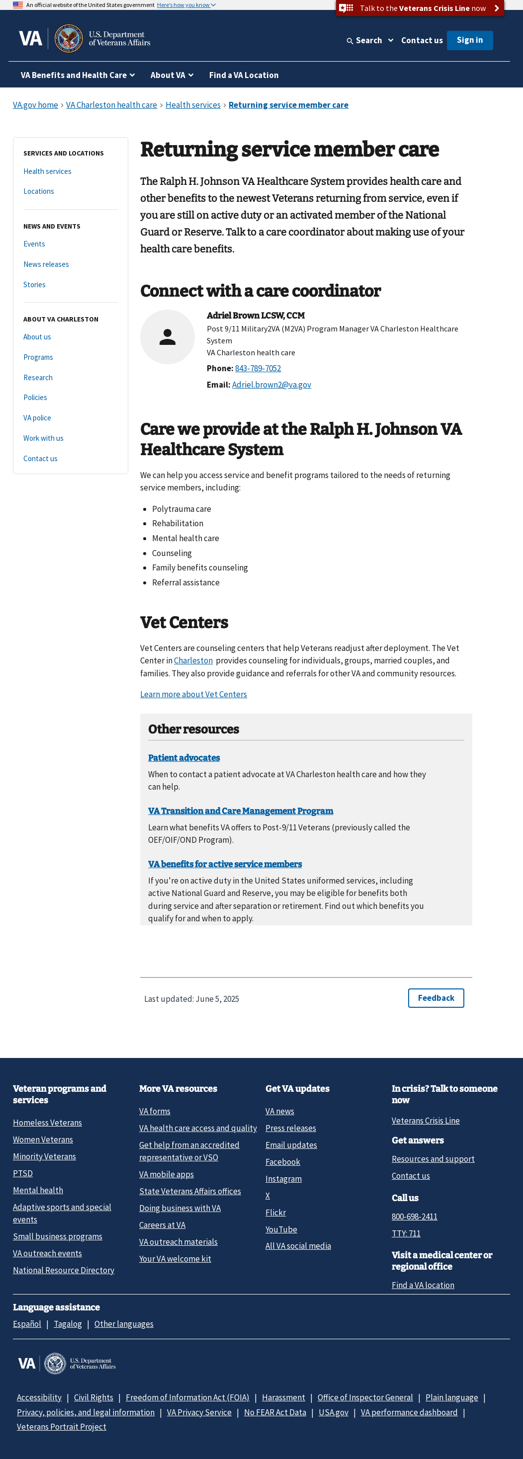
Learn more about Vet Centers (193, 694)
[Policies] (70, 398)
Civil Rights (93, 1397)
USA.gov (334, 1412)
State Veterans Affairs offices (190, 1191)
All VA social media (298, 1245)
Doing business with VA (180, 1208)
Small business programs (57, 1236)
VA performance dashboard (409, 1412)
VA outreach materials (178, 1241)
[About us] (70, 337)
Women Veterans (43, 1139)
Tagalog (68, 1323)
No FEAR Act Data (275, 1412)
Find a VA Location (244, 75)
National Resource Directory (63, 1270)
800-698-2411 (414, 1216)
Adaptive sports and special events (62, 1213)
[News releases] (70, 264)
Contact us (422, 40)
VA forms (155, 1111)
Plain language (452, 1397)
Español (27, 1323)
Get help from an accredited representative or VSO (189, 1151)
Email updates (291, 1144)
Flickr (275, 1212)
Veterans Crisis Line (426, 1120)
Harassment (283, 1397)
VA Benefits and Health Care (74, 75)
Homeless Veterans (47, 1122)
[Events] (70, 244)
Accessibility (39, 1397)
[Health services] (70, 172)
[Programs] (70, 357)
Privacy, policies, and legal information (86, 1412)
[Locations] (70, 191)
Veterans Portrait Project (61, 1426)
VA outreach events (47, 1253)
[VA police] (70, 418)
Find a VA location (423, 1285)
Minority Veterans (44, 1156)
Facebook (282, 1161)
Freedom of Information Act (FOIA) (188, 1397)
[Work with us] (70, 438)
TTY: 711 (406, 1233)
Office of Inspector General (365, 1397)
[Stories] (70, 285)
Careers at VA (162, 1224)
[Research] (70, 378)
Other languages (124, 1323)
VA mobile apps (166, 1174)
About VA (168, 75)
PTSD (23, 1173)
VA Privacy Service (199, 1412)
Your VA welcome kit (175, 1258)
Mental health (38, 1190)
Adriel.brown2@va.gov (271, 384)
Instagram (283, 1178)
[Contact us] (70, 459)
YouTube (281, 1229)
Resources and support (433, 1158)
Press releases (290, 1128)
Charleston (193, 660)
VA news (279, 1111)
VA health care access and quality (198, 1128)
